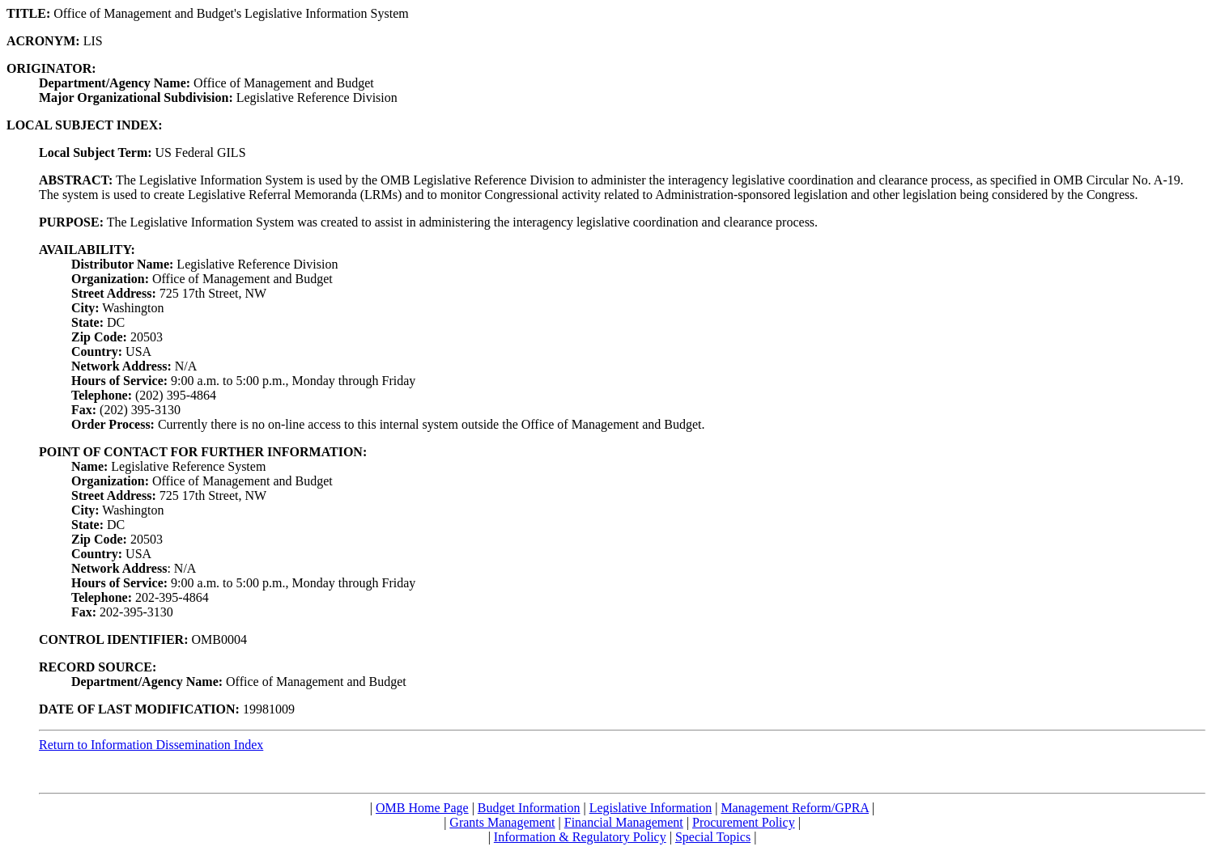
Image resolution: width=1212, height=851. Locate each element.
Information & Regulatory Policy (580, 837)
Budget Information (529, 808)
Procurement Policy (743, 822)
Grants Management (502, 822)
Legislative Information (650, 808)
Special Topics (713, 837)
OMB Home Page (422, 808)
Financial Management (623, 822)
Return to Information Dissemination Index (151, 745)
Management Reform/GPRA (795, 808)
